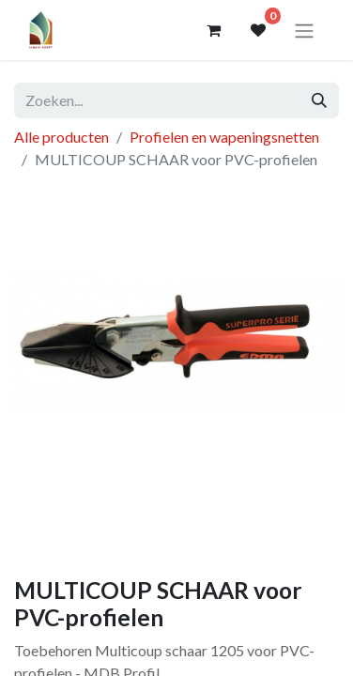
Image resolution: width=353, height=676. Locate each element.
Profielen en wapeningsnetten (224, 137)
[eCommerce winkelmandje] (213, 30)
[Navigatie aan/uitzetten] (304, 30)
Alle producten (61, 137)
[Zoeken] (319, 100)
